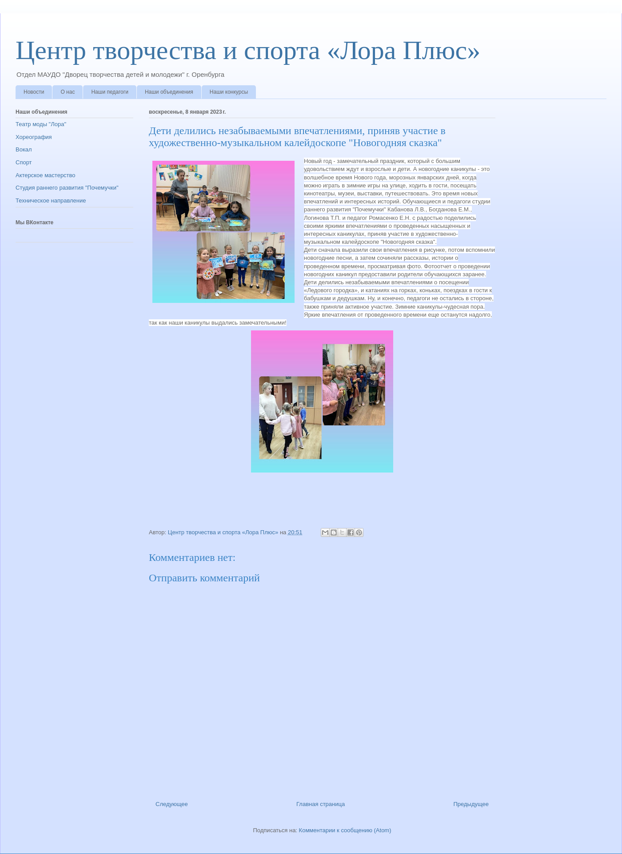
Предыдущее (471, 804)
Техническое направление (51, 200)
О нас (67, 92)
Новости (34, 92)
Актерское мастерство (46, 175)
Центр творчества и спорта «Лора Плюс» (248, 50)
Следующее (172, 804)
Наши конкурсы (229, 92)
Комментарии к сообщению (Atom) (345, 830)
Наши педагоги (109, 92)
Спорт (24, 162)
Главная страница (320, 804)
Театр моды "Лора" (41, 124)
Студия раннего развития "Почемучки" (67, 187)
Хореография (34, 137)
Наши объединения (169, 92)
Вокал (24, 149)
